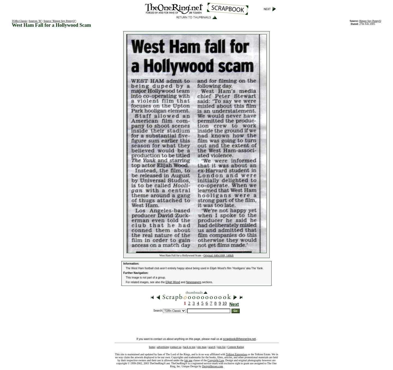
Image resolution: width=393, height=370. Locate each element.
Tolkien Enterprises (236, 354)
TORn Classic (19, 20)
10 (224, 303)
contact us (175, 346)
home (152, 346)
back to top (189, 346)
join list (221, 346)
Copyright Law (216, 360)
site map (202, 346)
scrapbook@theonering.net (239, 339)
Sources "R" (35, 20)
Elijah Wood (173, 282)
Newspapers (193, 282)
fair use (188, 360)
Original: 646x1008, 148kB (218, 255)
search (211, 346)
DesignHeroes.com (212, 366)
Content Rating (235, 346)
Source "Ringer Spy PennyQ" (59, 20)
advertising (163, 346)
